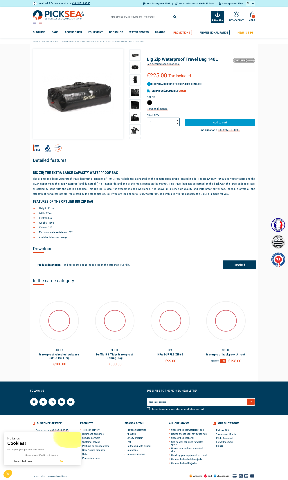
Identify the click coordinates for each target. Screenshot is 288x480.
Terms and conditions (56, 476)
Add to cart (220, 122)
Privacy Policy (39, 476)
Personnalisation (157, 108)
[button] (182, 32)
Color (151, 97)
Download (240, 264)
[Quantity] (163, 122)
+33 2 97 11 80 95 (81, 3)
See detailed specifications (163, 64)
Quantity (153, 115)
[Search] (144, 17)
